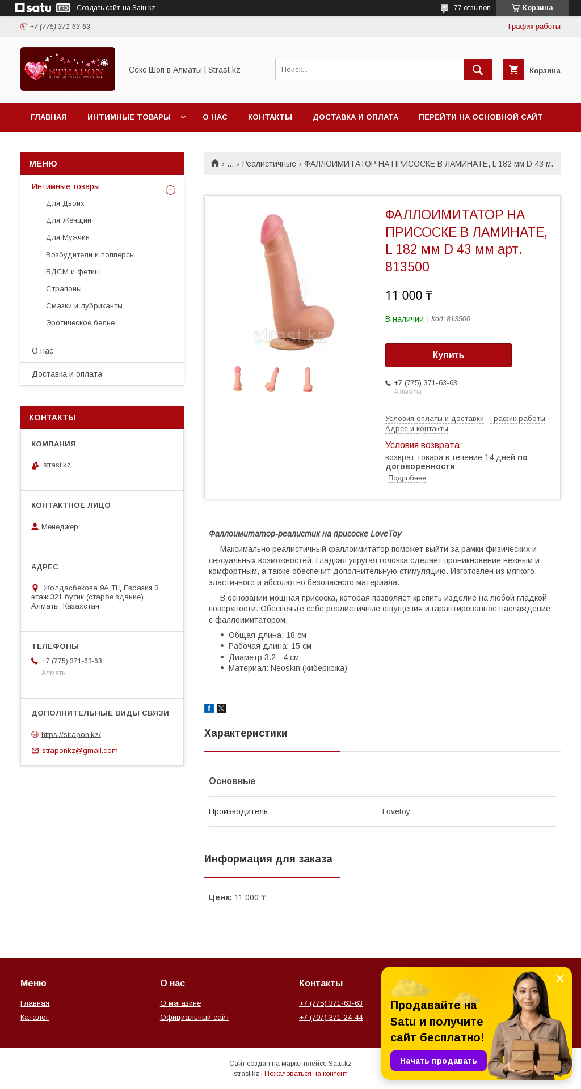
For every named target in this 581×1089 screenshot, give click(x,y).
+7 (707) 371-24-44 (331, 1017)
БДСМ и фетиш (73, 271)
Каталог (34, 1017)
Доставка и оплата (355, 117)
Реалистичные (269, 163)
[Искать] (478, 69)
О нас (215, 117)
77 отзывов (472, 8)
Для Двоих (65, 203)
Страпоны (64, 288)
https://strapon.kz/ (71, 734)
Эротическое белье (80, 322)
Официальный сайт (194, 1017)
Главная (49, 117)
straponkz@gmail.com (80, 750)
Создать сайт (98, 8)
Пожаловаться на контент (305, 1074)
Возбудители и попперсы (90, 254)
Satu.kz (340, 1063)
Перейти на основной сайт (481, 117)
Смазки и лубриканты (84, 305)
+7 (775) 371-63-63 (331, 1003)
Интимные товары (129, 117)
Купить (449, 355)
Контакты (270, 117)
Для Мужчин (68, 237)
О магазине (180, 1003)
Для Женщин (68, 220)
